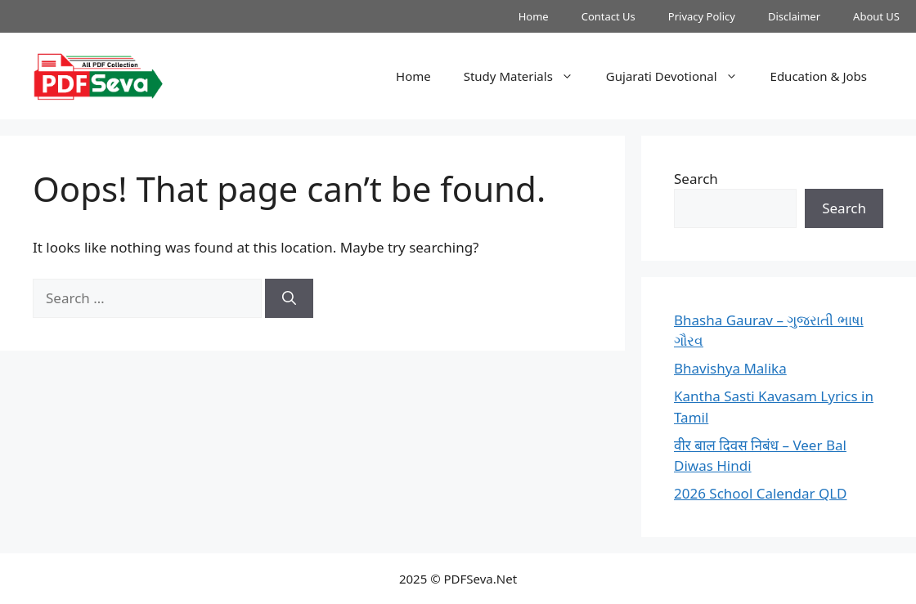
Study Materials (527, 76)
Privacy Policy (701, 16)
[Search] (289, 298)
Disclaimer (794, 16)
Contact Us (608, 16)
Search (696, 178)
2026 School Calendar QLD (760, 493)
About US (876, 16)
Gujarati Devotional (680, 76)
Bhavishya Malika (730, 368)
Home (534, 16)
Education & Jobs (818, 76)
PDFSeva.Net (481, 578)
